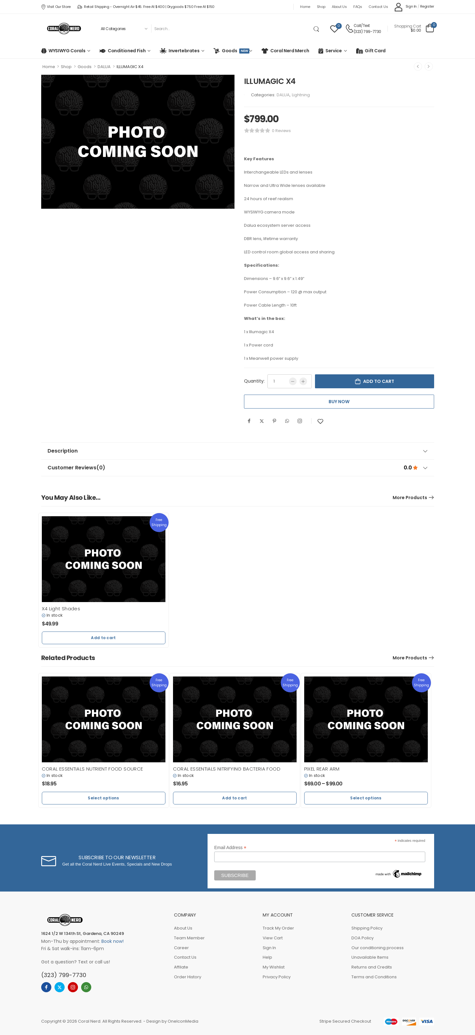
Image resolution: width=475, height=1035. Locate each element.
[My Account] (405, 7)
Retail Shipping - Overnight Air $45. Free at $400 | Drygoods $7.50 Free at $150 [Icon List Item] (146, 6)
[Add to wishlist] (320, 421)
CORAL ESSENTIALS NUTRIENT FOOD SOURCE (92, 768)
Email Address (230, 848)
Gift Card (375, 51)
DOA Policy (362, 938)
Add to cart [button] (103, 637)
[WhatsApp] (287, 421)
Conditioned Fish (126, 51)
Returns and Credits (371, 967)
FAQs (357, 7)
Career (181, 948)
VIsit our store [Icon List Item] (56, 6)
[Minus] (293, 381)
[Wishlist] (334, 28)
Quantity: (254, 381)
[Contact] (349, 28)
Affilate (181, 967)
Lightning (301, 95)
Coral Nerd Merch (289, 51)
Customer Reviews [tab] (238, 468)
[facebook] (46, 987)
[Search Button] (317, 28)
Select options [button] (103, 798)
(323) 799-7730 (367, 31)
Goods (234, 51)
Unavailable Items (369, 957)
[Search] (231, 28)
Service (333, 51)
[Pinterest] (274, 421)
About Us (339, 7)
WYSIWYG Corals (66, 51)
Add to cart (378, 381)
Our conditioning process (377, 948)
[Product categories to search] (123, 28)
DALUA (104, 67)
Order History (187, 977)
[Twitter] (262, 421)
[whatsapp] (86, 987)
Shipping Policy (366, 928)
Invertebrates (184, 51)
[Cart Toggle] (414, 28)
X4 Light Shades (61, 608)
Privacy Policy (277, 977)
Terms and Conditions (374, 977)
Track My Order (278, 928)
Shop (321, 7)
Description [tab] (238, 450)
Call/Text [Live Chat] (362, 25)
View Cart (273, 938)
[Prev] (418, 66)
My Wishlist (274, 967)
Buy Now (339, 401)
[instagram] (73, 987)
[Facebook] (249, 421)
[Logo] (64, 28)
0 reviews (281, 131)
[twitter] (60, 987)
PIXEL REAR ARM (322, 768)
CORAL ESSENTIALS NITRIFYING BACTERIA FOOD (226, 768)
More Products (410, 497)
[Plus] (303, 381)
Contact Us (378, 7)
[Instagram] (300, 421)
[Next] (428, 66)
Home (305, 7)
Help (267, 957)
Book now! (112, 941)
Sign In (269, 948)
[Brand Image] (244, 94)
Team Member (189, 938)
